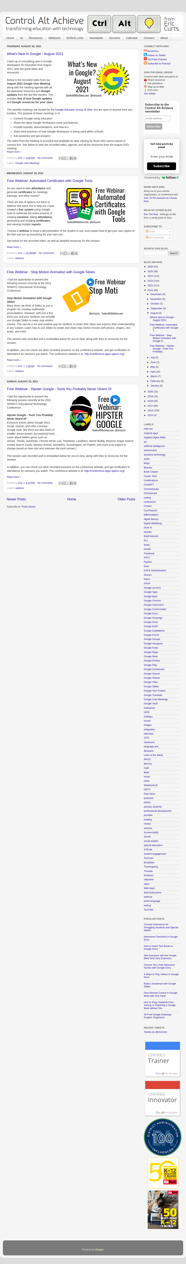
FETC (147, 557)
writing (147, 905)
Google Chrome (152, 600)
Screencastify (151, 832)
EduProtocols (151, 536)
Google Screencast (154, 669)
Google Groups (152, 639)
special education (153, 845)
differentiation (151, 514)
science (148, 828)
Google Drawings (153, 618)
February (156, 381)
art (145, 442)
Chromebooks (151, 489)
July (153, 357)
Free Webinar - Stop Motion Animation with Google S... (163, 338)
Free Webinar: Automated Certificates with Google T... (164, 327)
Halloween (149, 708)
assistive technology (154, 454)
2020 (150, 391)
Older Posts (126, 499)
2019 (150, 396)
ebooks (148, 532)
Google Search (152, 673)
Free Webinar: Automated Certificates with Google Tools (50, 181)
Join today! (150, 93)
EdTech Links (75, 37)
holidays (148, 716)
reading (148, 819)
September (157, 308)
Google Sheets (152, 678)
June (153, 362)
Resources (36, 37)
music (147, 776)
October (155, 303)
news (146, 781)
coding (147, 497)
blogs (147, 463)
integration (149, 729)
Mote (146, 772)
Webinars (55, 37)
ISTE (146, 738)
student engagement (155, 854)
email (147, 545)
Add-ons (148, 429)
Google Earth (151, 626)
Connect (149, 37)
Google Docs (151, 613)
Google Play (150, 665)
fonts (146, 566)
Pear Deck (149, 794)
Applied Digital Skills (154, 437)
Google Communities (155, 609)
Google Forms (151, 635)
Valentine (149, 879)
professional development (157, 811)
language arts (151, 746)
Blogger (99, 1249)
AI (21, 37)
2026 (150, 266)
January (155, 385)
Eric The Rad (151, 214)
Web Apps (149, 888)
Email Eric (153, 51)
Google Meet (151, 656)
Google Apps (151, 592)
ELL (146, 540)
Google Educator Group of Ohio (73, 109)
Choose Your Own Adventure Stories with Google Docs (159, 966)
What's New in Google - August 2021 (35, 54)
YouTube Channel (157, 59)
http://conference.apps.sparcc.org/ (104, 353)
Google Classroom (154, 605)
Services (114, 37)
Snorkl (147, 836)
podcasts (148, 798)
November (156, 299)
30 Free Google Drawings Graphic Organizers (157, 1016)
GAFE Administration (155, 570)
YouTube (148, 909)
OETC (147, 789)
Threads (148, 871)
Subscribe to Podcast (159, 63)
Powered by (162, 177)
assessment (150, 450)
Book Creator (151, 471)
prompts (148, 815)
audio (147, 459)
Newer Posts (16, 499)
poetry (147, 802)
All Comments (155, 237)
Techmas (148, 858)
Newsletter (96, 37)
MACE (147, 759)
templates (149, 862)
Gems (147, 579)
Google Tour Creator (155, 690)
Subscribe (161, 166)
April (153, 371)
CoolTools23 (150, 510)
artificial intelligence (154, 446)
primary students (153, 806)
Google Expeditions (154, 630)
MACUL (148, 763)
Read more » (14, 151)
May (153, 367)
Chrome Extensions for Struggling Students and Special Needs (161, 927)
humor (147, 721)
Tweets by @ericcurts (155, 1032)
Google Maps (151, 652)
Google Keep (151, 647)
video (147, 884)
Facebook (149, 553)
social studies (151, 841)
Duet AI (148, 527)
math (146, 768)
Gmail (147, 583)
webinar (19, 258)
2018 (150, 401)
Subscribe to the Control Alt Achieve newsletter (159, 108)
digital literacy (151, 519)
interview (148, 733)
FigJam (148, 562)
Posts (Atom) (28, 506)
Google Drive (151, 622)
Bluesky (148, 467)
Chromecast (150, 493)
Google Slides (151, 686)
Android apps (151, 433)
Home (10, 37)
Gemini (147, 575)
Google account (152, 587)
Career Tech (150, 476)
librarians (149, 751)
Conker (148, 506)
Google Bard (150, 596)
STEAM (148, 849)
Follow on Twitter (157, 55)
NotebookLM (150, 785)
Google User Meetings (27, 163)
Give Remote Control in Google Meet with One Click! (160, 994)
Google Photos (152, 660)
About (164, 37)
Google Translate (153, 695)
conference (150, 502)
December (156, 294)
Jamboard (149, 742)
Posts (150, 231)
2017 (150, 406)
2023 (150, 281)
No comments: (46, 158)
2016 (150, 410)
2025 (150, 271)
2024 (150, 276)
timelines (148, 875)
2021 (150, 290)
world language (152, 901)
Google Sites (151, 682)
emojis (147, 549)
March (154, 376)
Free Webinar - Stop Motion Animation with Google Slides (51, 272)
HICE (147, 712)
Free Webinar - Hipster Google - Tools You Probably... (162, 349)
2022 (150, 285)
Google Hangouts (153, 643)
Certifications (151, 480)
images (148, 725)
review (147, 823)
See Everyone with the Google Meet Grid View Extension (160, 957)
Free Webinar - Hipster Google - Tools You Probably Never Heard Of (59, 389)
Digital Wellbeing (153, 523)
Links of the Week (153, 755)
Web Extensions (152, 892)
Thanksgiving (151, 866)
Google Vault (151, 703)
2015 (150, 415)
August (155, 313)
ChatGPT (149, 484)
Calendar (132, 37)
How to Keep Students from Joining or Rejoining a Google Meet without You (159, 1005)
